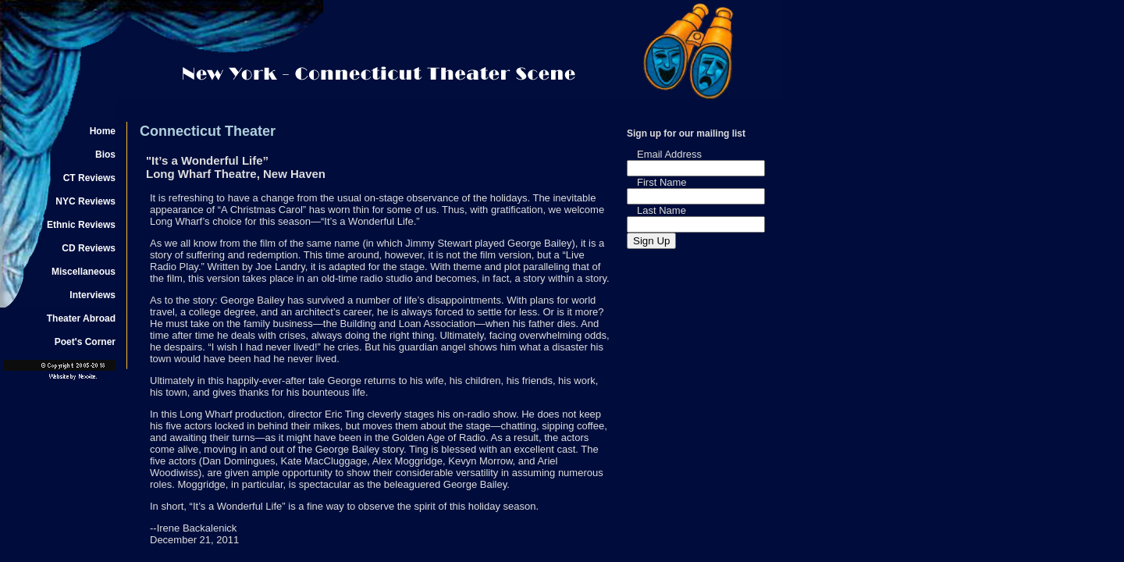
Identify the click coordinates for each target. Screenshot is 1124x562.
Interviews (92, 295)
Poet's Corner (85, 341)
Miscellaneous (84, 271)
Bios (105, 154)
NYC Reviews (85, 201)
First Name (662, 182)
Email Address (669, 154)
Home (103, 131)
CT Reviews (89, 178)
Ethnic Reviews (81, 224)
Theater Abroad (81, 318)
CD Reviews (89, 248)
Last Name (661, 210)
